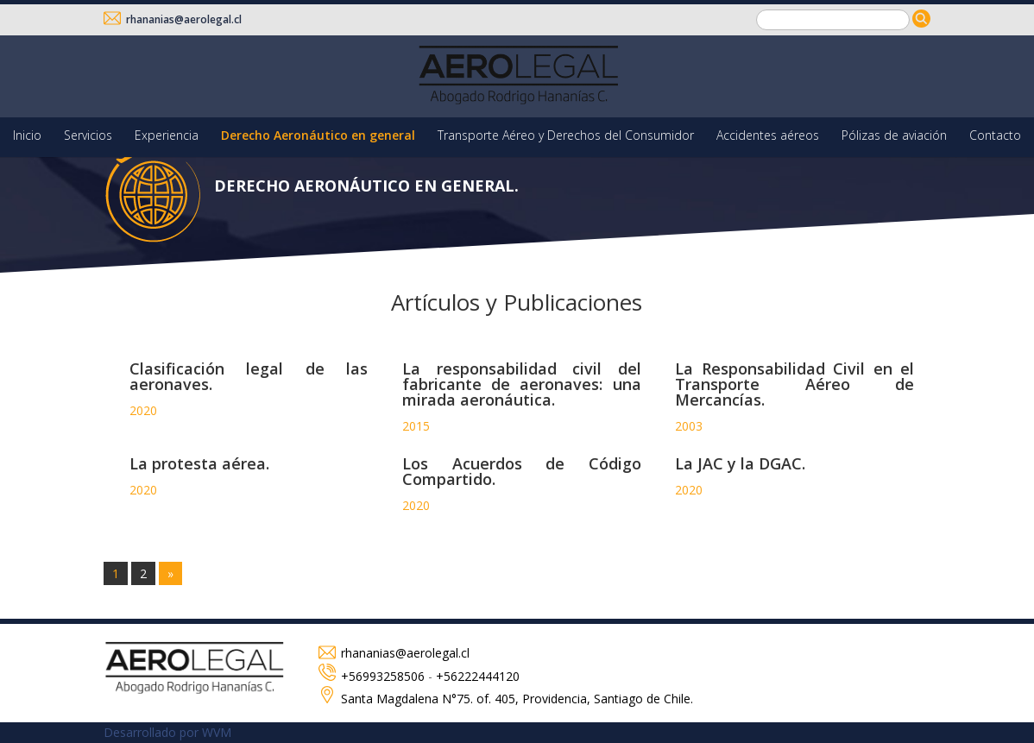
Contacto (995, 135)
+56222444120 (478, 676)
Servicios (88, 135)
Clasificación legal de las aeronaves (249, 376)
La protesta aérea (197, 463)
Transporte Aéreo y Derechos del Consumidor (566, 135)
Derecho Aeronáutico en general (318, 135)
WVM (216, 732)
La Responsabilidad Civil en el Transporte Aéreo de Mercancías (794, 384)
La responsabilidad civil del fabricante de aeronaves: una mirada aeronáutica (521, 384)
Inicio (27, 135)
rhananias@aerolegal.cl (173, 19)
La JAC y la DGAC (738, 463)
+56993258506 (383, 676)
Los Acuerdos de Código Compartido (521, 471)
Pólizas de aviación (894, 135)
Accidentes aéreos (767, 135)
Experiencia (167, 135)
